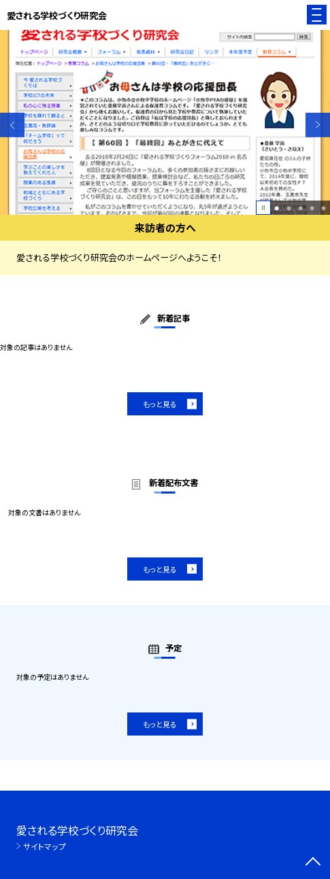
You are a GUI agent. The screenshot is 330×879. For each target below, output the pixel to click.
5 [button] (323, 207)
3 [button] (300, 207)
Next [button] (318, 124)
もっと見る (160, 403)
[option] (165, 123)
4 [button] (312, 207)
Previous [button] (12, 124)
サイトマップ (44, 846)
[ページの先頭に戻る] (313, 862)
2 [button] (288, 207)
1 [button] (276, 207)
